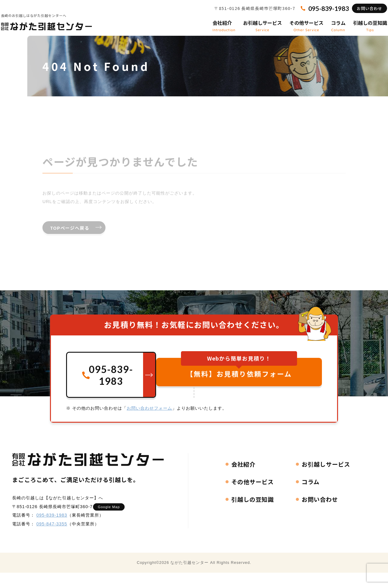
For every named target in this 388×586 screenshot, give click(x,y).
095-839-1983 (51, 527)
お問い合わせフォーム (149, 420)
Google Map (112, 519)
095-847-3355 (51, 536)
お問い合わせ (361, 14)
